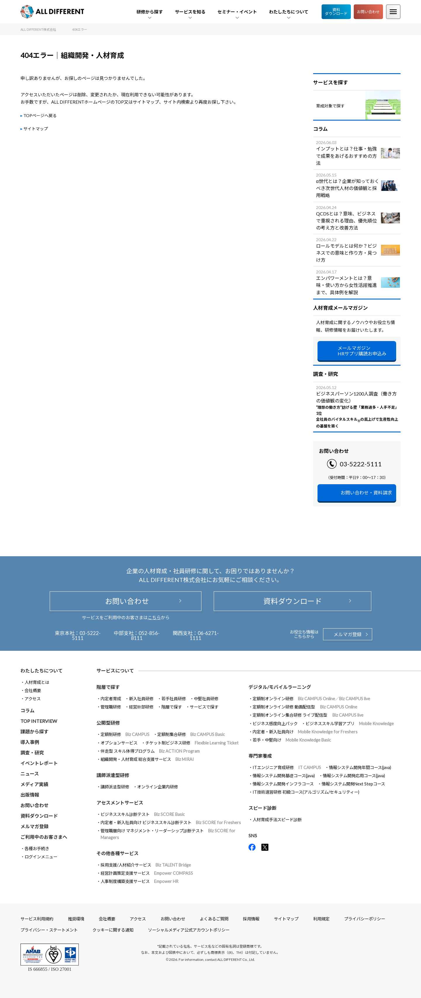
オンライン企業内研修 (157, 786)
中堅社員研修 (206, 698)
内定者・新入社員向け (305, 731)
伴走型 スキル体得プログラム (150, 751)
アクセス (33, 698)
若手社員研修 (173, 698)
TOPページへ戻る (40, 115)
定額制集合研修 (191, 734)
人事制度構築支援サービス (139, 881)
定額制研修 (125, 734)
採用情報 (251, 918)
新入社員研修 (141, 698)
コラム (27, 710)
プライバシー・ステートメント (49, 929)
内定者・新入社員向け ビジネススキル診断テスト (171, 822)
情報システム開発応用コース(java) (354, 775)
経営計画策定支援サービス (147, 873)
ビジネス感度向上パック (275, 723)
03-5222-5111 (361, 464)
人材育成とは (37, 682)
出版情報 (29, 794)
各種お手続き (37, 848)
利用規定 (321, 918)
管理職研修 (111, 706)
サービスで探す (204, 706)
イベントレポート (39, 763)
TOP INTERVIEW (38, 721)
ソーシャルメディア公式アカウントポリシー (189, 929)
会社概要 (33, 690)
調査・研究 (32, 752)
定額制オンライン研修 (311, 698)
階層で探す (171, 706)
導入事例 (29, 742)
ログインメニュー (41, 856)
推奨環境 (76, 918)
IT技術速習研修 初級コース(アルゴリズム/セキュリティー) (306, 792)
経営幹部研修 (141, 706)
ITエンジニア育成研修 (287, 767)
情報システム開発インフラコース (283, 783)
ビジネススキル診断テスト (143, 814)
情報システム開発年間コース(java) (360, 767)
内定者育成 (111, 698)
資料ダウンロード (336, 11)
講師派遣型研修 (115, 786)
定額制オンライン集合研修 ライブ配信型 (308, 715)
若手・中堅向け (292, 739)
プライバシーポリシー (364, 918)
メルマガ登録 (348, 634)
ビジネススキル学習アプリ (350, 723)
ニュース (29, 773)
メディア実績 (34, 784)
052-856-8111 (145, 635)
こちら (154, 617)
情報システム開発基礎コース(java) (284, 775)
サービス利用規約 (36, 918)
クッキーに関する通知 (112, 929)
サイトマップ (35, 128)
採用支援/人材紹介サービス (146, 864)
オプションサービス (119, 742)
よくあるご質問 (214, 918)
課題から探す (34, 731)
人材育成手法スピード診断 (277, 819)
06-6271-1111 (204, 635)
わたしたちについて (41, 670)
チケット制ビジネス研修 (192, 742)
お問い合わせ (368, 11)
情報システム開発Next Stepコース (353, 783)
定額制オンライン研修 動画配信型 (305, 706)
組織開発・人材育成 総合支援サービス (147, 759)
